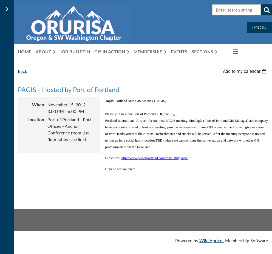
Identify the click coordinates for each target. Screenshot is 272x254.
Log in (259, 27)
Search (266, 9)
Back (22, 71)
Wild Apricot (211, 240)
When (38, 104)
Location (35, 119)
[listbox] (245, 71)
